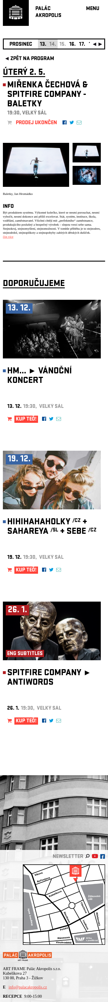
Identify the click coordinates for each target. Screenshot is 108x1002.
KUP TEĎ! (26, 419)
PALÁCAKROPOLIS (48, 12)
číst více (8, 236)
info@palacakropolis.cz (28, 987)
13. (43, 44)
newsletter (68, 857)
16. (72, 44)
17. (82, 44)
